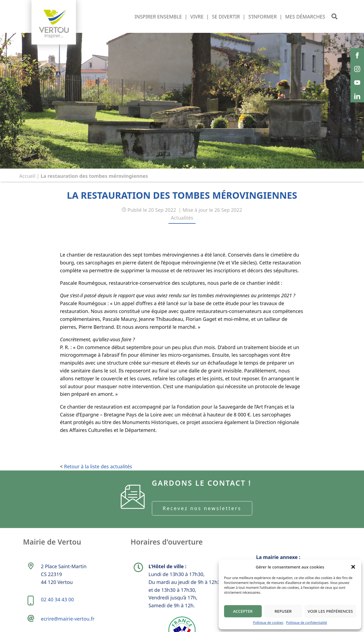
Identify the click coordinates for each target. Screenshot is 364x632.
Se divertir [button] (226, 16)
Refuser (283, 611)
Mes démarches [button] (305, 16)
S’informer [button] (262, 16)
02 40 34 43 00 (58, 616)
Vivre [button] (197, 16)
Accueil (27, 176)
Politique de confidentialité (306, 622)
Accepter (243, 611)
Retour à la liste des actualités (98, 473)
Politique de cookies (268, 622)
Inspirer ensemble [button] (158, 16)
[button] (353, 567)
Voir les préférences (330, 611)
